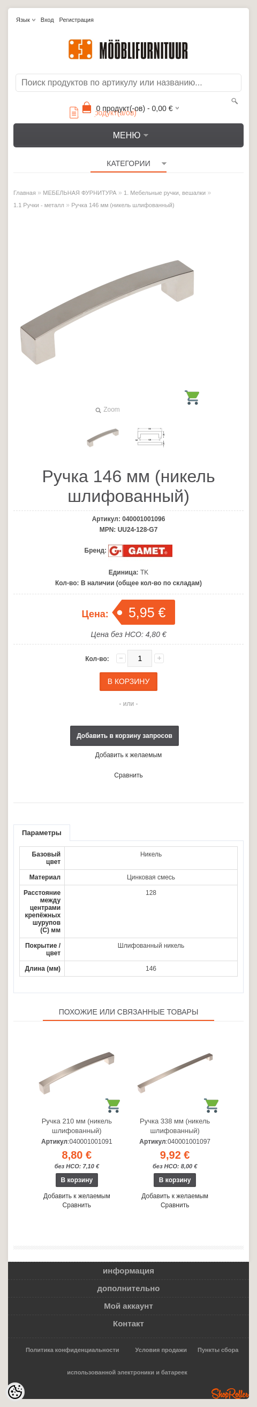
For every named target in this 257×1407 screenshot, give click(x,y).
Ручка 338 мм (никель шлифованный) (175, 1126)
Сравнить (128, 775)
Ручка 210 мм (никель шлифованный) (77, 1126)
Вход (47, 20)
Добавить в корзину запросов (124, 736)
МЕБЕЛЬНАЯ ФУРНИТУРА (79, 193)
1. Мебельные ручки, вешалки (165, 193)
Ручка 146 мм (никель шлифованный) (122, 205)
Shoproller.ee (230, 1393)
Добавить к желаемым (128, 755)
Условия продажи (161, 1350)
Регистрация (76, 20)
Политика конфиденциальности (72, 1350)
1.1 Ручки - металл (38, 205)
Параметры (42, 833)
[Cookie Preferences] (15, 1392)
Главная (24, 193)
